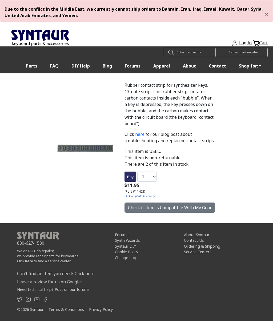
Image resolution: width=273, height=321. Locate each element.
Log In (245, 43)
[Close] (266, 14)
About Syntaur (197, 234)
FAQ (54, 66)
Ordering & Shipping (202, 246)
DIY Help (80, 66)
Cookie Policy (126, 251)
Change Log (125, 257)
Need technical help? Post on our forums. (53, 289)
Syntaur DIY (125, 246)
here (139, 134)
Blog (107, 66)
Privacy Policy (101, 309)
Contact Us (194, 240)
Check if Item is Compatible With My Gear (170, 208)
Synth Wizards (127, 240)
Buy (130, 176)
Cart (263, 43)
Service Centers (197, 251)
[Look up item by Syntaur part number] (242, 52)
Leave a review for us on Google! (49, 282)
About (189, 66)
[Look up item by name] (190, 52)
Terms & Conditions (66, 309)
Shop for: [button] (248, 66)
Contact (217, 66)
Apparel (161, 66)
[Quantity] (147, 177)
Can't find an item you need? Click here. (56, 273)
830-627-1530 (30, 243)
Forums (132, 66)
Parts (31, 66)
